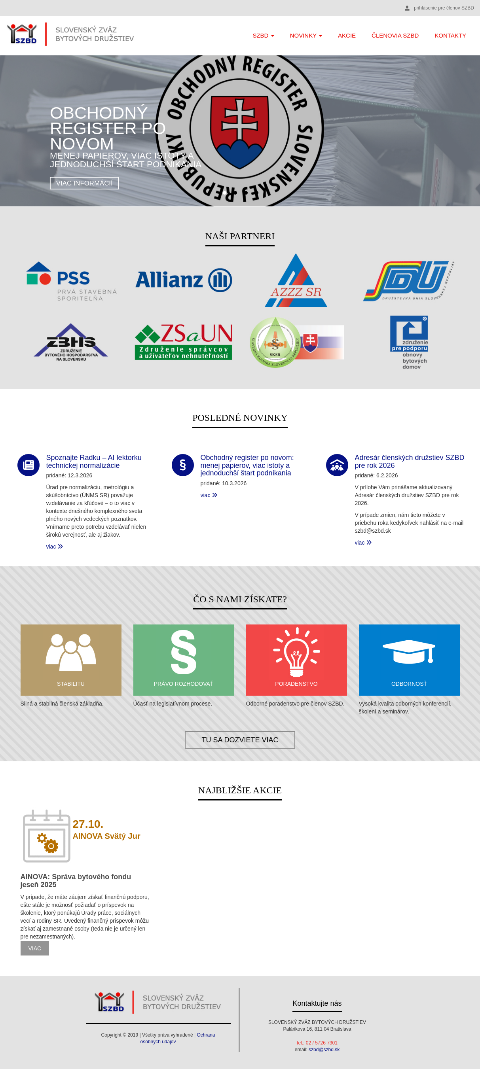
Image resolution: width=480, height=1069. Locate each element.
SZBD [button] (263, 35)
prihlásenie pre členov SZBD (444, 8)
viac (54, 546)
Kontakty (450, 35)
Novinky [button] (306, 35)
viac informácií (84, 183)
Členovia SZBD (395, 35)
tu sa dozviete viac (239, 740)
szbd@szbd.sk (324, 1049)
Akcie (347, 35)
